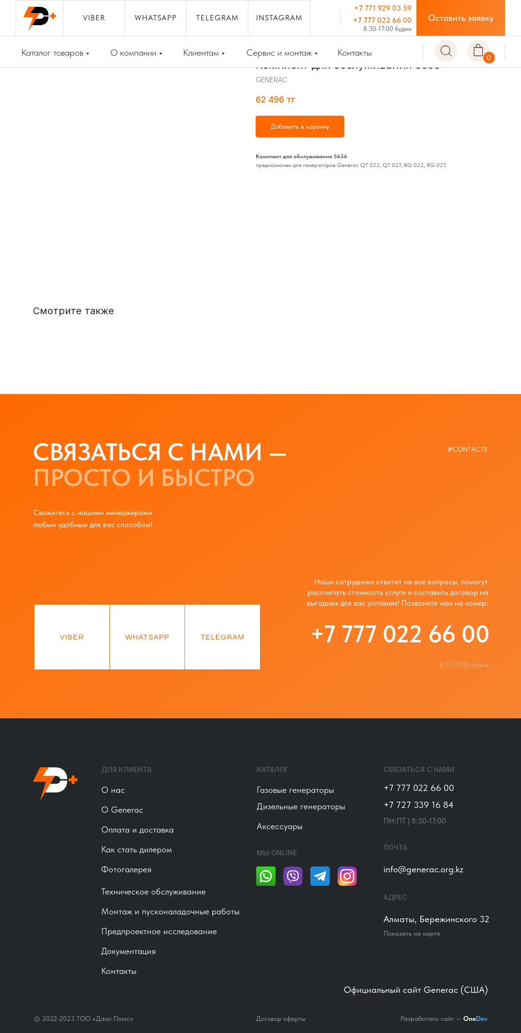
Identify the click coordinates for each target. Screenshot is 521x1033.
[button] (460, 18)
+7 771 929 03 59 (383, 8)
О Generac (122, 810)
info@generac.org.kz (423, 869)
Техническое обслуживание (153, 891)
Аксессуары (280, 826)
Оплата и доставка (137, 829)
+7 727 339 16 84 (418, 804)
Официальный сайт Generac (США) (416, 989)
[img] (446, 51)
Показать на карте (411, 933)
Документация (128, 951)
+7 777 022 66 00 (382, 20)
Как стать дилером (136, 849)
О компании (133, 52)
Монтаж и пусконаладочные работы (170, 911)
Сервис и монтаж (279, 52)
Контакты (354, 52)
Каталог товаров (52, 52)
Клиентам (201, 52)
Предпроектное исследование (159, 931)
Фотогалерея (126, 869)
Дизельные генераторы (301, 806)
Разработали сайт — (444, 1018)
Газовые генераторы (295, 790)
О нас (113, 790)
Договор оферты (281, 1018)
